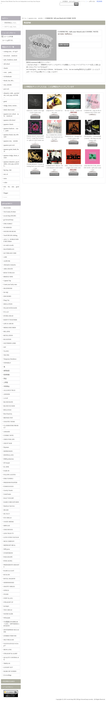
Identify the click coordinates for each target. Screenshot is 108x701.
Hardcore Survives (9, 506)
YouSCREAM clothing (10, 235)
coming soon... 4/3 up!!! (11, 51)
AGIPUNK (7, 261)
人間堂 (6, 382)
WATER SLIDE (8, 614)
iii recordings (7, 675)
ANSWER (7, 394)
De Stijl (6, 292)
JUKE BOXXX (8, 529)
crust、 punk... (8, 72)
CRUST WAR (8, 443)
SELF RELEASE (9, 640)
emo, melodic (8, 85)
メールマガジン (8, 687)
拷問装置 (7, 371)
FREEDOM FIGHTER (10, 482)
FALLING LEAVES (10, 474)
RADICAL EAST (9, 571)
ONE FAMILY (8, 224)
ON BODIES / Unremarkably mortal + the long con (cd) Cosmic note (92, 138)
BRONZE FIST (8, 418)
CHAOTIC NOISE (9, 421)
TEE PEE (6, 355)
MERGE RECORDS (10, 327)
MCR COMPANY (9, 541)
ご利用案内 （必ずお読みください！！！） (74, 1)
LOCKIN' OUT (8, 667)
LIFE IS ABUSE (9, 323)
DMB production (9, 459)
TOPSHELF (7, 363)
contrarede (7, 431)
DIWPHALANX (9, 455)
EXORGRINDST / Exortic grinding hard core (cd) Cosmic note (35, 166)
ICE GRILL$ (7, 518)
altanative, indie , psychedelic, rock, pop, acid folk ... (11, 95)
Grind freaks (7, 494)
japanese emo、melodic (11, 141)
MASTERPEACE (9, 249)
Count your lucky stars (10, 284)
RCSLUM (7, 575)
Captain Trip (7, 280)
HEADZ (6, 510)
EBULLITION (8, 304)
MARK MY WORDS (10, 671)
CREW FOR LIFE (9, 439)
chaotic (6, 68)
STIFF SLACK (8, 598)
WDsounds (7, 618)
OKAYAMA (7, 208)
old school (7, 64)
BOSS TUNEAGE (9, 273)
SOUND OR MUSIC (10, 231)
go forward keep (8, 220)
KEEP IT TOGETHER (10, 320)
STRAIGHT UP (8, 602)
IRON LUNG (8, 649)
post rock (6, 89)
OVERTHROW (8, 553)
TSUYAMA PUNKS (10, 212)
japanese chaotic (8, 124)
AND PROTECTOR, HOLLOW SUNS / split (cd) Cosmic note (92, 168)
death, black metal (9, 110)
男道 (5, 378)
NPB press (7, 549)
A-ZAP (6, 398)
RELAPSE (7, 331)
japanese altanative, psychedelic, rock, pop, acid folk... (11, 164)
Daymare (6, 447)
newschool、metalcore (10, 56)
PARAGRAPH (8, 557)
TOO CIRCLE (8, 610)
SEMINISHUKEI (9, 582)
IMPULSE (7, 525)
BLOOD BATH (8, 402)
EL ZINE (6, 467)
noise (5, 178)
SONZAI (6, 590)
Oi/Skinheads (8, 76)
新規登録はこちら (10, 23)
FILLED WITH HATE (10, 308)
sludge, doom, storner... (11, 105)
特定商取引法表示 (9, 681)
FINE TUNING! (8, 478)
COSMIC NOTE (9, 435)
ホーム (24, 18)
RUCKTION (7, 339)
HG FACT (7, 514)
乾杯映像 (7, 375)
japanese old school (9, 120)
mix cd (6, 174)
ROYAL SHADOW (9, 578)
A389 (5, 257)
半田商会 (7, 386)
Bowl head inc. (8, 414)
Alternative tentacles (10, 265)
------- (5, 197)
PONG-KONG (8, 561)
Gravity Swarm (8, 490)
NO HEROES (8, 227)
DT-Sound (7, 463)
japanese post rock (9, 145)
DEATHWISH (8, 288)
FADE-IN (6, 471)
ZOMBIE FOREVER (10, 636)
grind (5, 101)
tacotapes (6, 606)
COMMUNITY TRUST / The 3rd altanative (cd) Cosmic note (54, 168)
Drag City (7, 300)
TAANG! (6, 351)
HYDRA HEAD (8, 316)
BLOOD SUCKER (9, 406)
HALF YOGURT (9, 498)
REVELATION (8, 335)
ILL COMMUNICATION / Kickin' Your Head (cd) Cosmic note (54, 137)
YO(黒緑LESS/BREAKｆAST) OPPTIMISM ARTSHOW (11, 624)
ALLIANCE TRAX (9, 390)
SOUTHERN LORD (10, 343)
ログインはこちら (10, 26)
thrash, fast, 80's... (9, 80)
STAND (6, 594)
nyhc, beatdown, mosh (10, 60)
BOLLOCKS (7, 410)
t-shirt (5, 182)
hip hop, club (7, 170)
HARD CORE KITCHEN (11, 502)
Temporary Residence (10, 359)
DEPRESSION (8, 451)
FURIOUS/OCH (8, 486)
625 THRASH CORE (10, 253)
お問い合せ (92, 1)
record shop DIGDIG (10, 216)
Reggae (6, 193)
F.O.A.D (6, 312)
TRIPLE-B (7, 663)
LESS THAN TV (9, 533)
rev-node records (9, 245)
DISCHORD (7, 296)
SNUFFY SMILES (9, 586)
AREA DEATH (8, 269)
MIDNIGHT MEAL (10, 545)
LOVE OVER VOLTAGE (11, 537)
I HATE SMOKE (9, 522)
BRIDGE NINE (8, 277)
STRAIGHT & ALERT (10, 653)
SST (5, 347)
